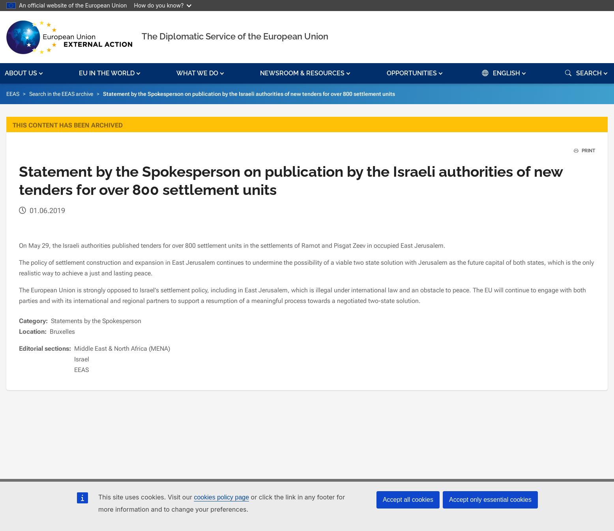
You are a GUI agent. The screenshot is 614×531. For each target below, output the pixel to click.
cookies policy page (221, 497)
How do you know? (163, 5)
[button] (24, 73)
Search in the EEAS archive (61, 94)
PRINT (581, 150)
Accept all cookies (408, 499)
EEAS (12, 94)
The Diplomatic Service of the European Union (235, 36)
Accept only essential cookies (490, 499)
